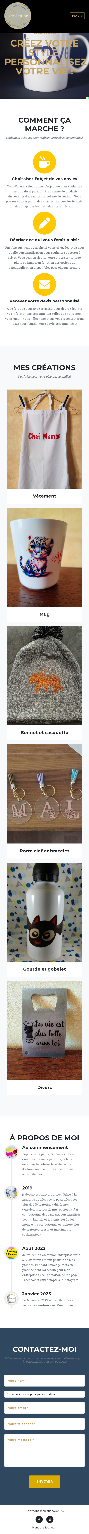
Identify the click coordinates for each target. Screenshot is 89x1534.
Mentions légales (43, 1527)
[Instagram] (49, 1519)
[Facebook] (39, 1519)
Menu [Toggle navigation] (77, 15)
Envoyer (44, 1481)
